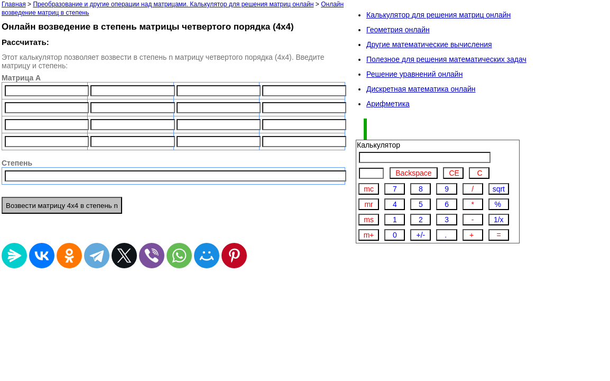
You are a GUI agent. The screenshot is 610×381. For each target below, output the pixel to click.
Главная (14, 4)
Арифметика (388, 103)
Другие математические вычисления (429, 44)
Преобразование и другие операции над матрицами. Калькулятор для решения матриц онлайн (173, 4)
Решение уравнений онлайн (414, 74)
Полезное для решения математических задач (446, 59)
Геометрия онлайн (398, 29)
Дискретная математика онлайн (421, 89)
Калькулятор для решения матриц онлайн (438, 15)
